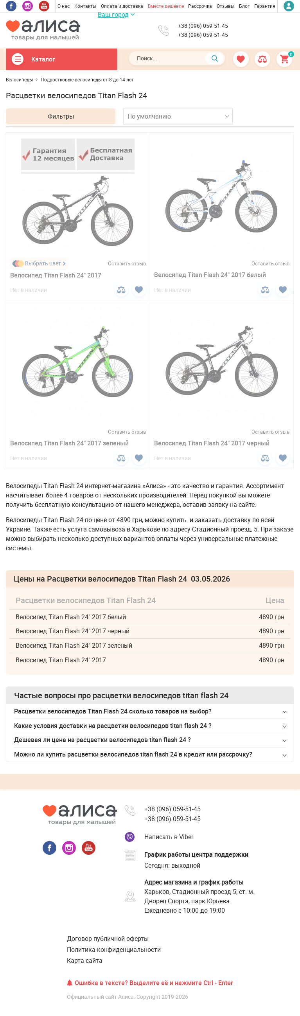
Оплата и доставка (122, 6)
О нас (63, 6)
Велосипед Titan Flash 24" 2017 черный (211, 443)
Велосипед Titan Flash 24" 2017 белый (210, 274)
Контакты (85, 6)
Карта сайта (84, 960)
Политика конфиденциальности (114, 949)
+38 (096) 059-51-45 (203, 25)
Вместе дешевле (166, 6)
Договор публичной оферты (108, 938)
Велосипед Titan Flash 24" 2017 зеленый (69, 443)
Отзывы (225, 6)
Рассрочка (200, 6)
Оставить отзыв (127, 263)
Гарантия (264, 6)
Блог (244, 6)
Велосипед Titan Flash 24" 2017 (55, 275)
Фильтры (61, 116)
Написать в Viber (168, 836)
